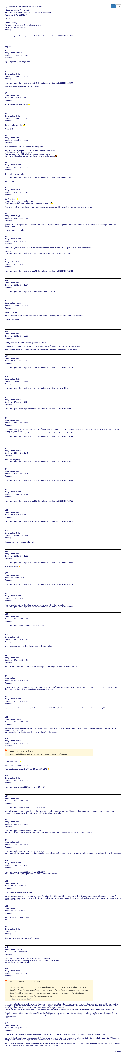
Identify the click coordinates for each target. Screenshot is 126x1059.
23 (7, 551)
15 (7, 377)
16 (7, 397)
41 (7, 947)
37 (7, 860)
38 (7, 881)
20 (7, 489)
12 (7, 301)
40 (7, 926)
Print (113, 6)
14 (7, 356)
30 (7, 696)
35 (7, 819)
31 (7, 717)
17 (7, 418)
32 (7, 738)
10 (7, 259)
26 (7, 614)
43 (7, 1023)
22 (7, 530)
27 (7, 635)
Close (118, 6)
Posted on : (9, 27)
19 (7, 469)
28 (7, 655)
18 (7, 448)
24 (7, 573)
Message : (9, 30)
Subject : (8, 25)
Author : (8, 23)
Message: (8, 57)
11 (7, 280)
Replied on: (9, 55)
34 (7, 796)
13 (7, 331)
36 (7, 840)
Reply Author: (10, 53)
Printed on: (9, 15)
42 (7, 968)
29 (7, 676)
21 (7, 510)
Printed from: (10, 10)
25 (7, 593)
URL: (6, 12)
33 (7, 775)
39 (7, 906)
